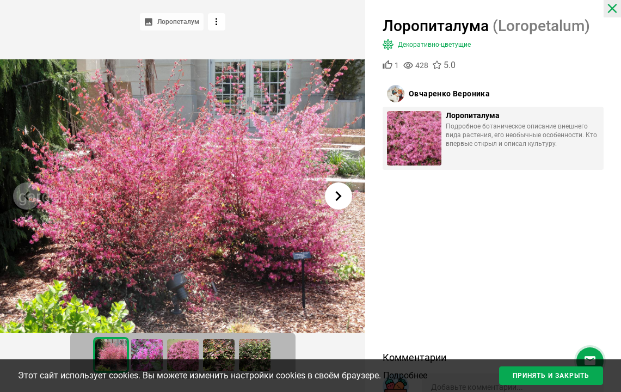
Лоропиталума (473, 115)
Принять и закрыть (551, 375)
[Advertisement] (493, 264)
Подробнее (405, 375)
